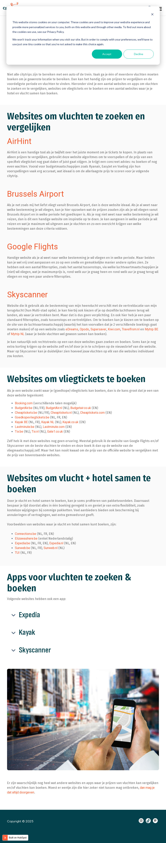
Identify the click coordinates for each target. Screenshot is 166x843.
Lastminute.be (24, 427)
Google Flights (32, 246)
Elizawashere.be (26, 538)
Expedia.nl (56, 543)
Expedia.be (22, 543)
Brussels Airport (35, 194)
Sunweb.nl (51, 548)
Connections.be (25, 534)
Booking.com (24, 403)
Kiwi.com (114, 329)
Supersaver (98, 329)
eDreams (72, 329)
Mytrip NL (17, 334)
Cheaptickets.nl (61, 413)
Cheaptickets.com (92, 413)
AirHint (19, 141)
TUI (17, 553)
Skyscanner (27, 294)
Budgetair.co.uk (80, 408)
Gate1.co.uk (55, 431)
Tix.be (19, 431)
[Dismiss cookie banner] (152, 14)
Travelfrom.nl (130, 329)
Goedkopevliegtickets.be (32, 417)
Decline (138, 54)
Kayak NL (47, 422)
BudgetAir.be (23, 408)
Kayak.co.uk (70, 422)
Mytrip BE (151, 329)
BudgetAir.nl (54, 408)
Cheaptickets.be (26, 413)
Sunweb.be (22, 548)
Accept (106, 54)
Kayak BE (21, 422)
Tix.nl (35, 431)
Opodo (84, 329)
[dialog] (83, 35)
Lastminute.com (54, 427)
